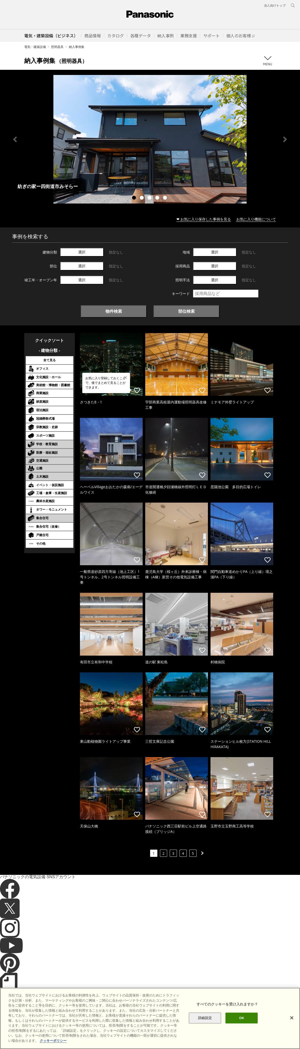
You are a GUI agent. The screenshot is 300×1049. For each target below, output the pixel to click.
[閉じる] (291, 1033)
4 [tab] (157, 198)
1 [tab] (134, 198)
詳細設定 (205, 1033)
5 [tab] (165, 198)
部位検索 (186, 311)
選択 (81, 252)
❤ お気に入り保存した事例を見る (203, 219)
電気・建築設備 (35, 47)
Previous (15, 139)
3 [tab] (150, 198)
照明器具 (57, 47)
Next (285, 139)
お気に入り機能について (256, 219)
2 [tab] (142, 198)
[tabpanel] (150, 139)
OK (241, 1033)
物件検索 (114, 311)
